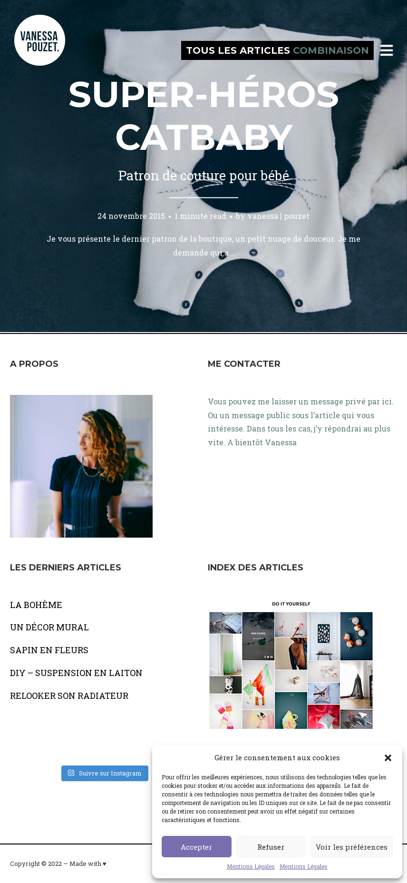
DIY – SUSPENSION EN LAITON (76, 672)
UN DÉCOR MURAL (49, 627)
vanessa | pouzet (278, 216)
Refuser (270, 847)
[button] (388, 758)
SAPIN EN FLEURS (49, 650)
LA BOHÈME (36, 604)
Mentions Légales (251, 866)
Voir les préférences (352, 847)
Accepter (196, 847)
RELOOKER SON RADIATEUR (69, 695)
